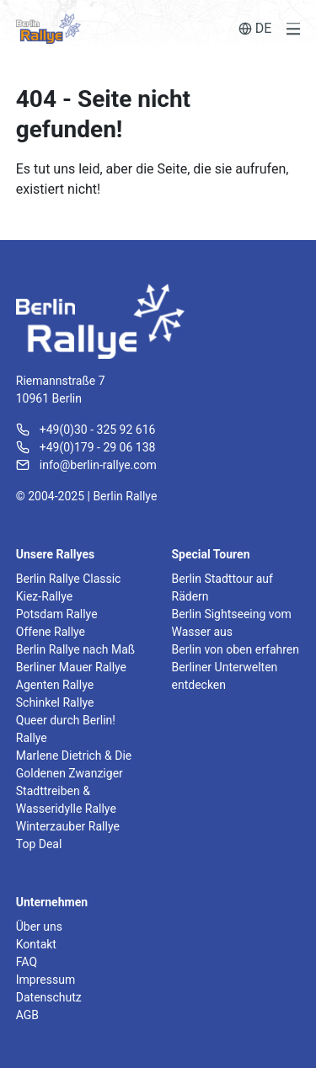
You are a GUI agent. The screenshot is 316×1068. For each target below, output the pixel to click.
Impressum (45, 979)
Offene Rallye (50, 631)
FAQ (26, 962)
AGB (27, 1015)
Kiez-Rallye (44, 596)
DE (255, 28)
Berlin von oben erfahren (235, 649)
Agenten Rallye (55, 685)
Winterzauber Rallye (68, 826)
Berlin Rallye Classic (68, 578)
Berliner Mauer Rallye (71, 667)
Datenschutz (49, 997)
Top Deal (39, 844)
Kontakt (36, 944)
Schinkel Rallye (55, 702)
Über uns (39, 926)
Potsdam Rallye (57, 614)
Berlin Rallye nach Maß (75, 649)
